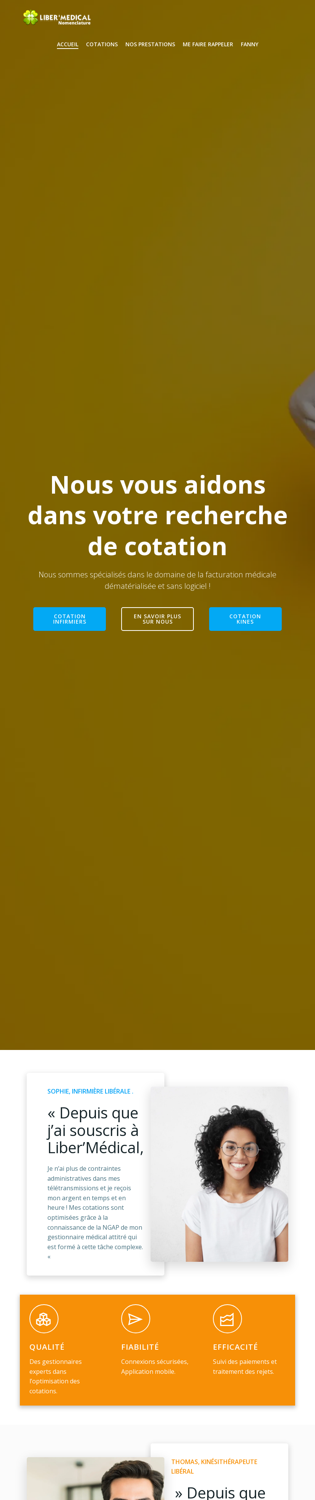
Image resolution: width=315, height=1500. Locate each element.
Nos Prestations (150, 44)
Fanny (249, 44)
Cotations (102, 44)
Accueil (67, 44)
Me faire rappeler (208, 44)
